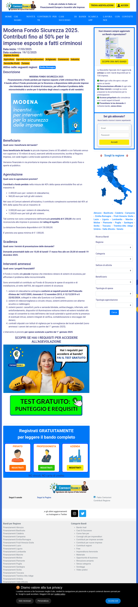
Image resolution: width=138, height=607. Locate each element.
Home (8, 16)
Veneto (120, 229)
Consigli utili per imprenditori (89, 536)
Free (78, 548)
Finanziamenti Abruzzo (13, 527)
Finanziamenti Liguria (12, 548)
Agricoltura (9, 59)
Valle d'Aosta (108, 229)
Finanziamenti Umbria (13, 579)
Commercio (63, 59)
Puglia (118, 222)
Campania (130, 213)
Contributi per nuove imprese (89, 542)
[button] (123, 5)
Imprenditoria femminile (87, 551)
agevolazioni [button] (102, 5)
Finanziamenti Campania (14, 536)
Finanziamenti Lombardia (14, 551)
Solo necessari (25, 601)
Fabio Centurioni (104, 497)
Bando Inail (81, 527)
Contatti (127, 16)
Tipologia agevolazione (107, 300)
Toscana (106, 226)
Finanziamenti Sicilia (12, 570)
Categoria (100, 253)
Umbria (97, 229)
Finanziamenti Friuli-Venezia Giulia (18, 542)
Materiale (80, 555)
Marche (129, 219)
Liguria (105, 219)
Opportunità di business (87, 557)
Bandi (82, 16)
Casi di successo (68, 18)
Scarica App (93, 18)
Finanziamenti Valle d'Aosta (15, 582)
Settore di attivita (104, 265)
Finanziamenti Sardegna (14, 567)
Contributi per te (47, 18)
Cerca (114, 312)
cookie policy (59, 594)
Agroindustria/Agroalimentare (30, 59)
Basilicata (108, 213)
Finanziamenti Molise (12, 557)
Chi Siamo (17, 18)
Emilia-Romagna (47, 67)
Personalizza (43, 601)
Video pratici (82, 570)
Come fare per (82, 533)
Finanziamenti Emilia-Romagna (17, 539)
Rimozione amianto (85, 561)
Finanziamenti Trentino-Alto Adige (18, 576)
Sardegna (128, 222)
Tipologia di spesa (104, 288)
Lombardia (117, 219)
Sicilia (96, 226)
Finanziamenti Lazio (12, 545)
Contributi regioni (84, 545)
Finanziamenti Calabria (13, 533)
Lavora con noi (111, 18)
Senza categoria (83, 564)
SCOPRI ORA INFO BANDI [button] (114, 61)
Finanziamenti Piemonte (14, 561)
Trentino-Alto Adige (123, 226)
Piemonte (107, 222)
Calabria (119, 213)
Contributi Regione (102, 500)
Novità (30, 16)
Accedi (114, 142)
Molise (97, 222)
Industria (75, 59)
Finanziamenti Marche (13, 555)
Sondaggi (80, 567)
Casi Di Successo (84, 530)
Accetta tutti (113, 601)
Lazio (96, 219)
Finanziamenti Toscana (13, 573)
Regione (99, 242)
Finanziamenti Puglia (12, 564)
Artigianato (51, 59)
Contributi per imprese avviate (89, 539)
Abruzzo (98, 213)
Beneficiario (101, 276)
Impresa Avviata (11, 55)
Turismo (25, 63)
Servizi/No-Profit (11, 63)
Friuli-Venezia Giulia (123, 216)
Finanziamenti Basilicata (14, 530)
